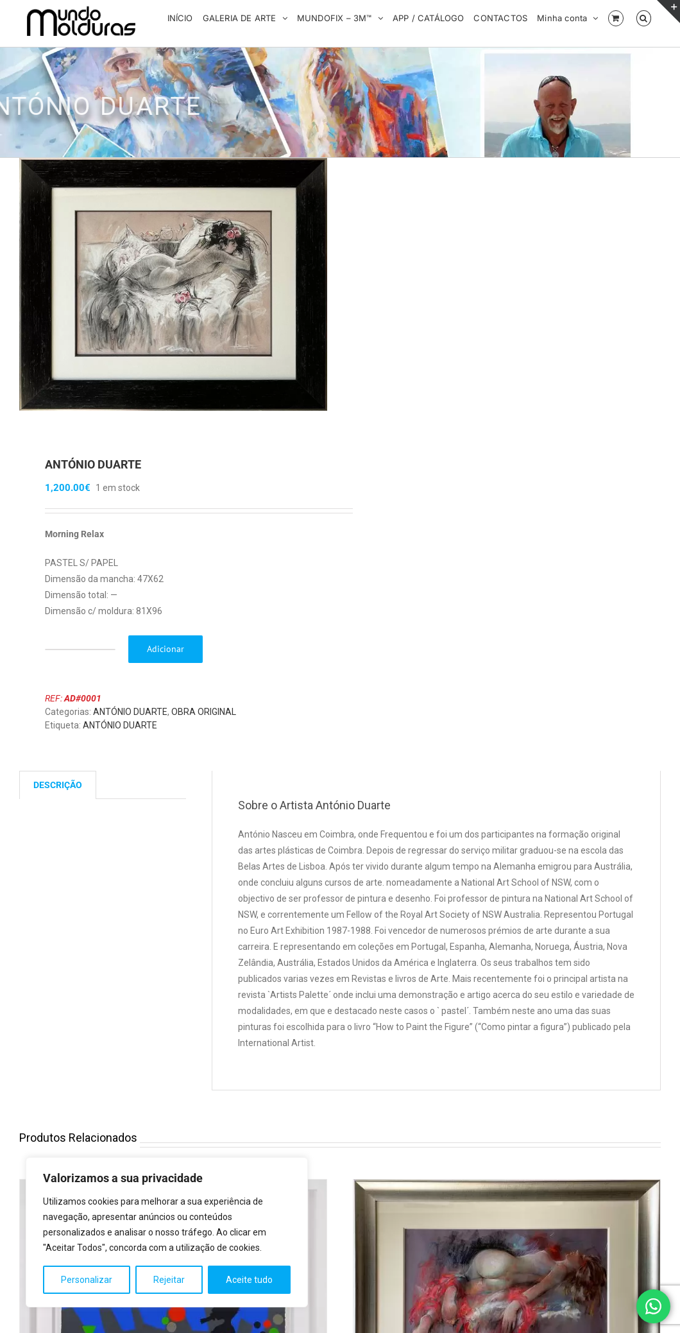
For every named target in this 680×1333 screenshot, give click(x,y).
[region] (167, 1232)
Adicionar (165, 650)
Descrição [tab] (57, 786)
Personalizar (86, 1280)
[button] (643, 17)
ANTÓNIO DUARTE (130, 713)
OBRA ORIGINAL (203, 713)
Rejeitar (169, 1280)
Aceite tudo (249, 1280)
